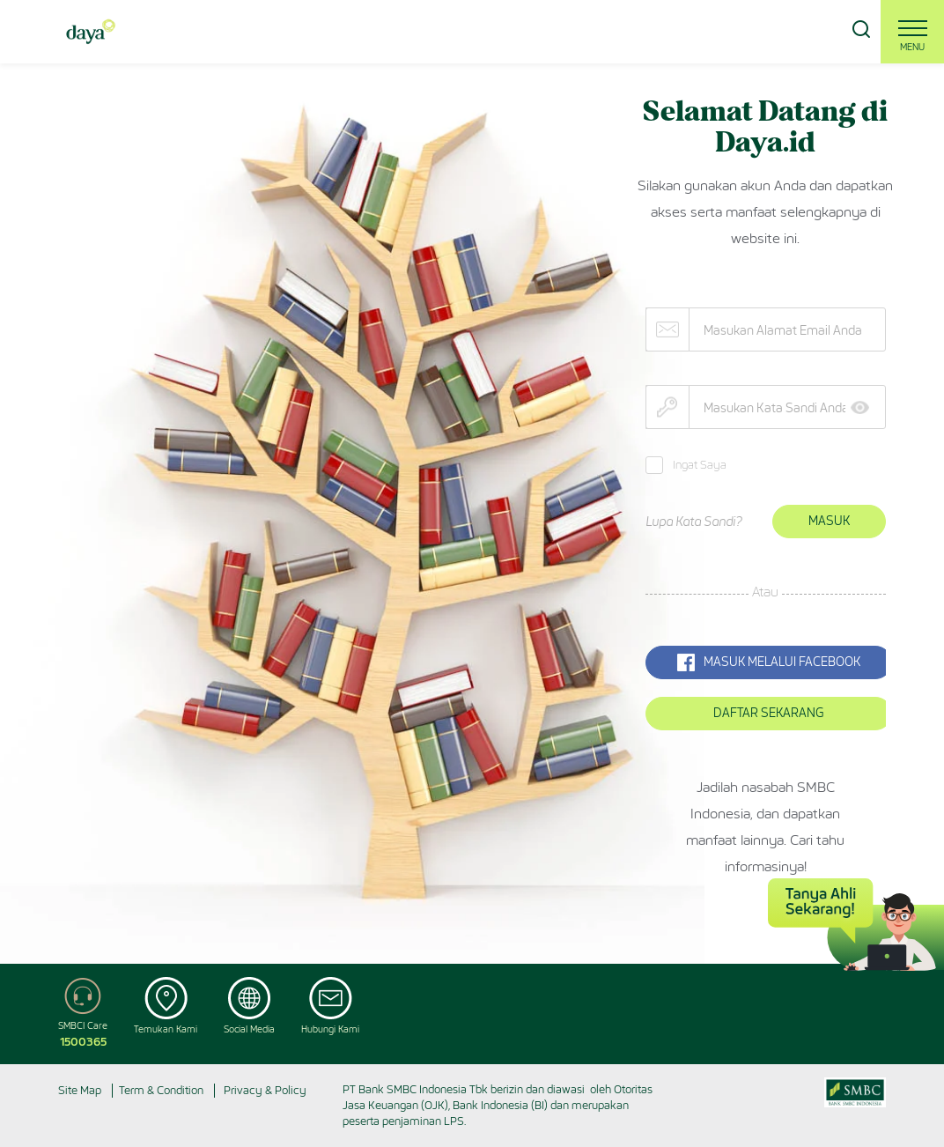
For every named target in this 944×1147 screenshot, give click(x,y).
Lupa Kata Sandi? (693, 521)
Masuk (829, 521)
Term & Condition (161, 1090)
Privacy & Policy (265, 1090)
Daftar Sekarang (768, 713)
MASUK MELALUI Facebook (768, 662)
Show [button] (866, 407)
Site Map (79, 1090)
